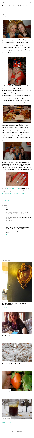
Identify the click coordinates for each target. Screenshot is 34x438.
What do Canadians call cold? (14, 364)
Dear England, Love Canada (14, 5)
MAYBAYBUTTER (20, 433)
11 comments (8, 422)
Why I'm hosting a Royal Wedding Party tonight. (13, 193)
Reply (7, 222)
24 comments (8, 338)
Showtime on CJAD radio (13, 188)
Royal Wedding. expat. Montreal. (11, 200)
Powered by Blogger (17, 431)
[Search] (31, 2)
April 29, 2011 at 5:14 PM (17, 207)
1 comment (8, 307)
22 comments (8, 366)
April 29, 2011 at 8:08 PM (18, 225)
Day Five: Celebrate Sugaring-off (14, 420)
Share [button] (3, 198)
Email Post (8, 198)
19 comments (8, 394)
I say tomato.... (7, 392)
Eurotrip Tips (9, 207)
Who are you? (7, 335)
